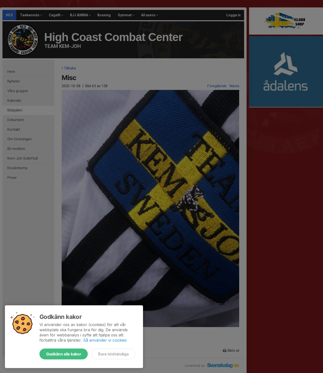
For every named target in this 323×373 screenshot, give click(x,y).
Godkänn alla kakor (63, 354)
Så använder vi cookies (105, 340)
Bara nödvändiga (113, 354)
